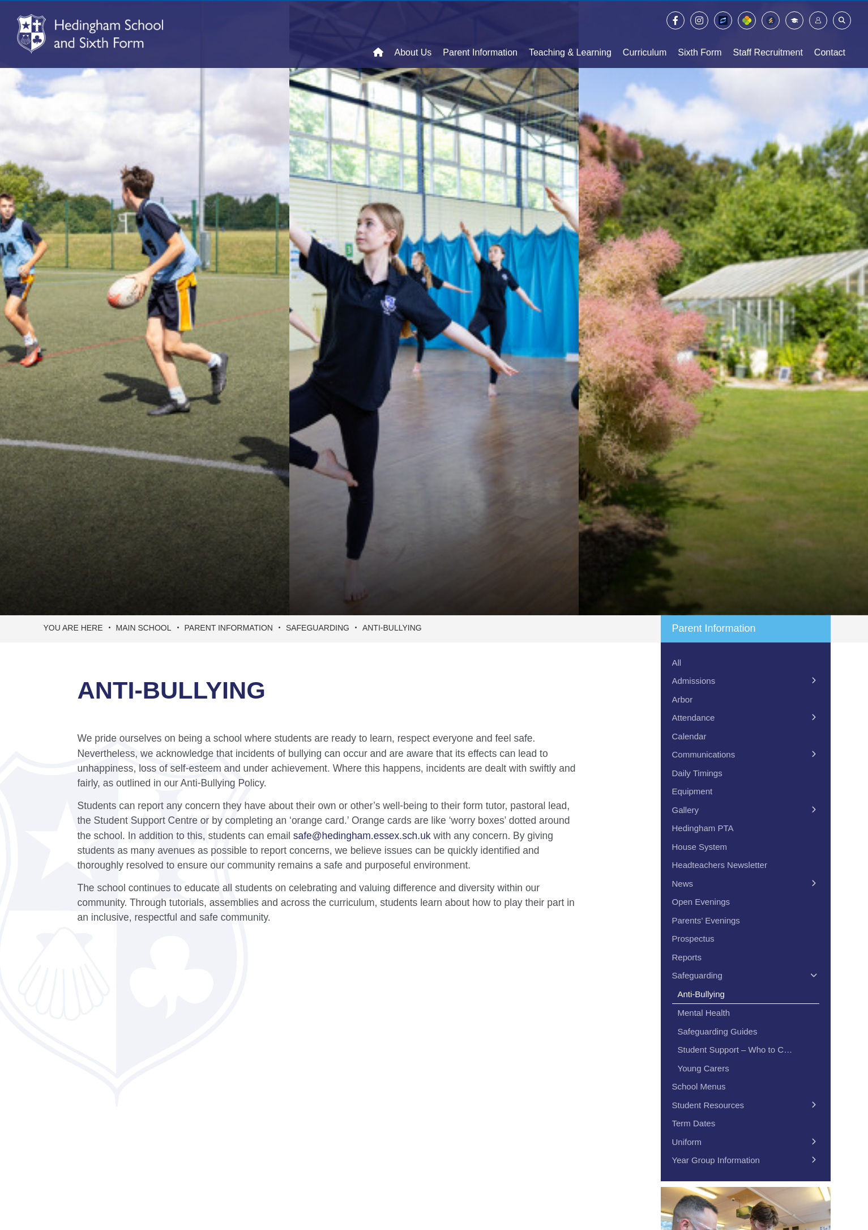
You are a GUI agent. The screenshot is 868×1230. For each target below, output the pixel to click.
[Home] (90, 34)
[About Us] (413, 34)
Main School (144, 627)
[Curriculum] (644, 34)
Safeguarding (317, 627)
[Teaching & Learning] (570, 34)
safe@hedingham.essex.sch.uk (362, 835)
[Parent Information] (480, 34)
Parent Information (229, 627)
